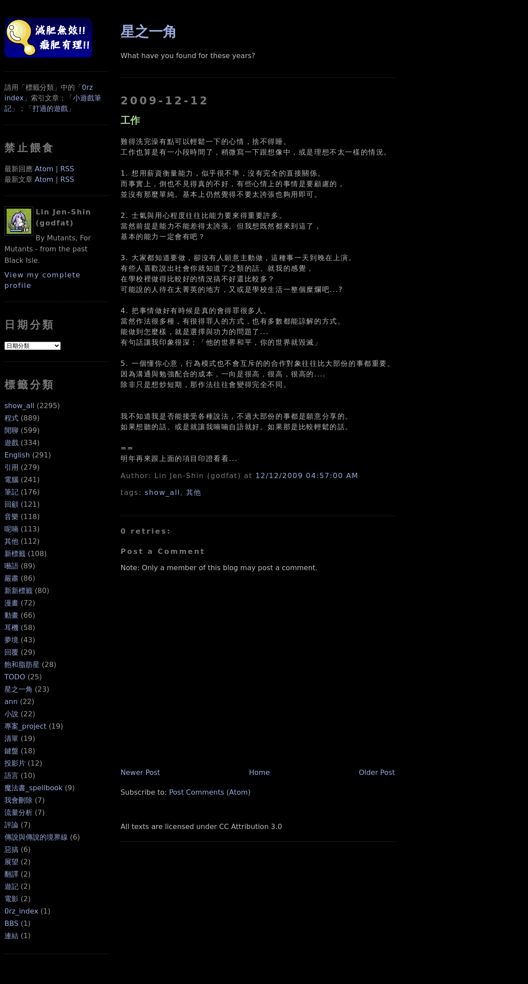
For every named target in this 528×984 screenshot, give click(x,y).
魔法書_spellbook (33, 788)
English (17, 455)
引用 (11, 467)
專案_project (25, 726)
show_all (19, 406)
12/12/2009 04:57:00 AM (306, 476)
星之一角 (18, 689)
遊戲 (11, 443)
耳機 (11, 627)
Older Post (377, 772)
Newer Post (140, 772)
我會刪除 (18, 800)
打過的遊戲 (50, 108)
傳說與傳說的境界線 (36, 837)
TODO (14, 677)
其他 (11, 541)
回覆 (11, 652)
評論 (11, 825)
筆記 (11, 492)
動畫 (11, 615)
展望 (11, 862)
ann (11, 701)
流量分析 (18, 812)
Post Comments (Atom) (209, 792)
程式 (11, 418)
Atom (44, 169)
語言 (11, 775)
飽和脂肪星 (22, 664)
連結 (11, 936)
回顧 (11, 504)
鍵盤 (11, 751)
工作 (130, 120)
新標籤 (15, 553)
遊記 (11, 886)
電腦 (11, 479)
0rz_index (21, 911)
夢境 (11, 640)
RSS (67, 169)
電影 (11, 899)
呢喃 (11, 529)
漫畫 (11, 603)
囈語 (11, 566)
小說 (11, 714)
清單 (11, 738)
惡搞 (11, 849)
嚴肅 (11, 578)
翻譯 (11, 874)
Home (259, 772)
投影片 (15, 763)
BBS (11, 923)
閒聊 (11, 430)
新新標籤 (18, 590)
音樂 (11, 516)
